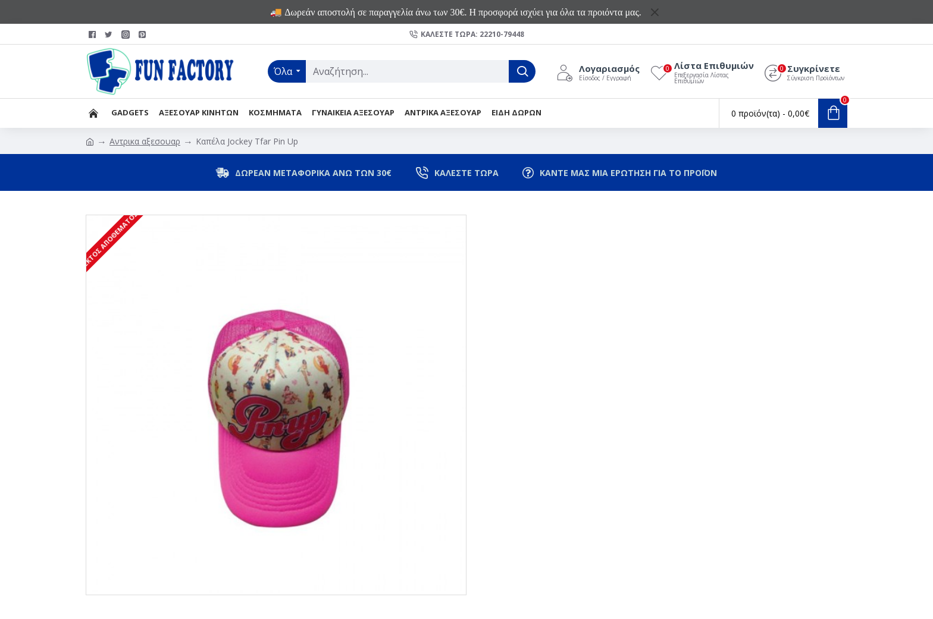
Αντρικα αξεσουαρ (144, 141)
